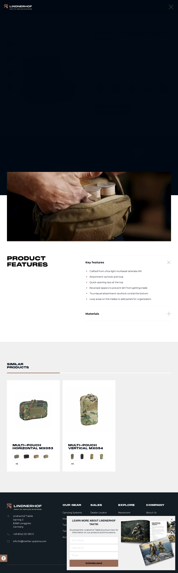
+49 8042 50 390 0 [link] (23, 534)
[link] (18, 7)
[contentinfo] (89, 74)
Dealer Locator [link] (98, 512)
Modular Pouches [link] (52, 19)
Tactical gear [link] (33, 19)
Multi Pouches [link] (72, 19)
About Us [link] (151, 512)
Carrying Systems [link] (72, 512)
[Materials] (128, 314)
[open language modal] (172, 6)
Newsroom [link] (124, 512)
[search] (163, 6)
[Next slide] (78, 125)
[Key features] (128, 263)
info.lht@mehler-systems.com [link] (29, 541)
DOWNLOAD (94, 563)
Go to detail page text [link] (33, 426)
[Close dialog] (171, 519)
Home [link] (20, 19)
